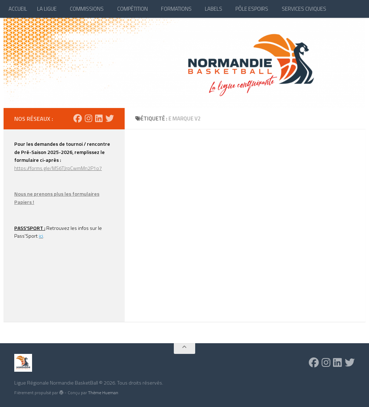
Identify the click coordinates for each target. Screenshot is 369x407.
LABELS (213, 9)
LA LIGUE (47, 9)
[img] (61, 392)
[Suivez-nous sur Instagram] (88, 118)
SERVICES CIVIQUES (304, 9)
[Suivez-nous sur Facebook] (77, 118)
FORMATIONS (176, 9)
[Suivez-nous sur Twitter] (109, 118)
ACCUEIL (18, 9)
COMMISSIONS (87, 9)
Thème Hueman (103, 392)
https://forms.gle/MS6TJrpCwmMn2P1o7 (58, 168)
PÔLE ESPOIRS (251, 9)
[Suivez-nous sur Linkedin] (99, 118)
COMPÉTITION (132, 9)
